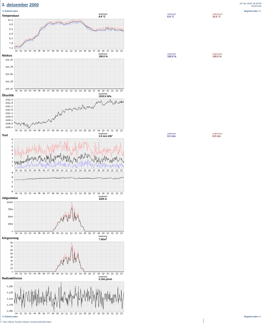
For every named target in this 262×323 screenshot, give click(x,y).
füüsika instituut (22, 322)
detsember (17, 4)
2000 (34, 4)
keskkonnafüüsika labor (41, 322)
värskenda (256, 6)
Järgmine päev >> (252, 11)
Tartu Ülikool (8, 322)
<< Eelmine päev (10, 11)
